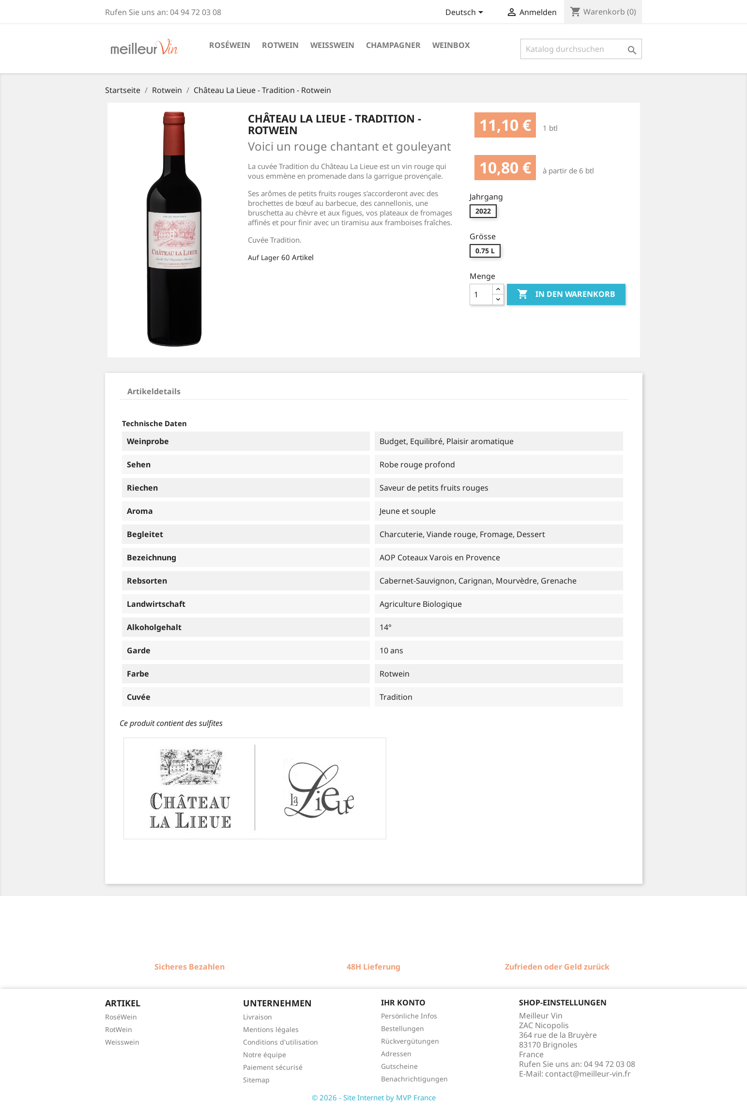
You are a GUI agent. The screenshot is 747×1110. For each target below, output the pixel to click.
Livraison (257, 1016)
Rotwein (280, 45)
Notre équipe (264, 1054)
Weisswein (332, 45)
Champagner (393, 45)
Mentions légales (271, 1029)
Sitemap (256, 1079)
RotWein (118, 1029)
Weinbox (451, 45)
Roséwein (229, 45)
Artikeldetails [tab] (154, 391)
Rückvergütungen (410, 1041)
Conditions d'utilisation (280, 1042)
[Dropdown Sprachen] (466, 13)
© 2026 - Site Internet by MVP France (374, 1097)
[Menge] (481, 294)
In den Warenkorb (566, 294)
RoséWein (121, 1016)
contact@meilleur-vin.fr (588, 1073)
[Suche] (581, 49)
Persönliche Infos (409, 1015)
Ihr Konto (403, 1002)
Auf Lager (263, 257)
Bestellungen (402, 1028)
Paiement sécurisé (273, 1067)
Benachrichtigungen (414, 1078)
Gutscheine (399, 1066)
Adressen (396, 1053)
